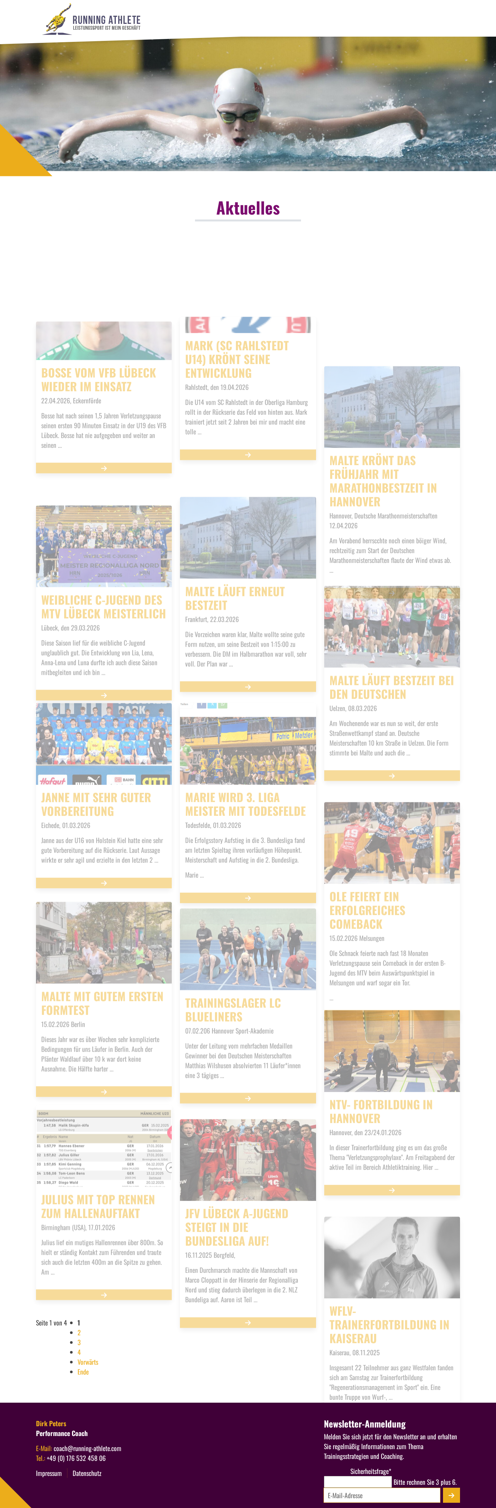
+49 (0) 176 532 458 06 (76, 1458)
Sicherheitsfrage (357, 1471)
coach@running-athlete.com (87, 1448)
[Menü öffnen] (465, 67)
